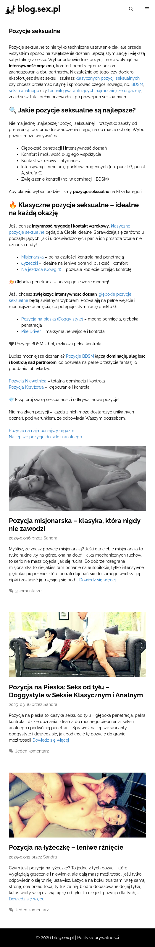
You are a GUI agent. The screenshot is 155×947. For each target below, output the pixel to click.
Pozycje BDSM (80, 356)
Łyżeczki (29, 263)
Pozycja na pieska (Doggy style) (52, 319)
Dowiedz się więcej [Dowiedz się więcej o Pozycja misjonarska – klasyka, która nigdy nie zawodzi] (97, 580)
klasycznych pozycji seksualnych (108, 78)
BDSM (137, 84)
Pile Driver (31, 331)
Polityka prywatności (98, 937)
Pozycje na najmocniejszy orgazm (41, 430)
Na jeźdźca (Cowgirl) (41, 269)
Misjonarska (32, 257)
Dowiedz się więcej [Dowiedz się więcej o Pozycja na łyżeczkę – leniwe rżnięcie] (27, 899)
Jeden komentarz (32, 751)
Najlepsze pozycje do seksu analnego (45, 436)
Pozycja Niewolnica (27, 381)
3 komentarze (28, 590)
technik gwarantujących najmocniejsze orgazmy (94, 90)
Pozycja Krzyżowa (26, 387)
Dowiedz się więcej (51, 740)
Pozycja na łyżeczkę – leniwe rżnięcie (66, 847)
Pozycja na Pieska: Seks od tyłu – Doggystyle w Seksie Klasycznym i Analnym (76, 691)
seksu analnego (24, 90)
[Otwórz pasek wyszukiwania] (131, 9)
